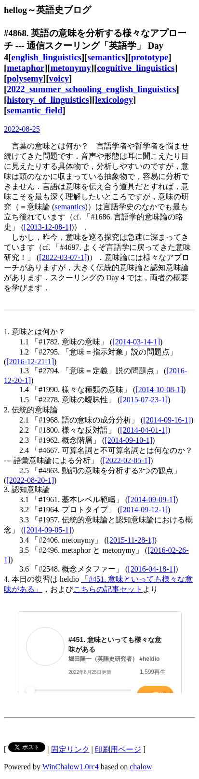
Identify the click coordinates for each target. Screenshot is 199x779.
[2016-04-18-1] (151, 569)
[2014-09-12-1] (144, 510)
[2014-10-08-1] (159, 389)
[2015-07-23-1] (144, 400)
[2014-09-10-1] (128, 440)
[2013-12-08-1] (47, 227)
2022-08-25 (22, 129)
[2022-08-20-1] (30, 480)
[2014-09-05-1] (47, 530)
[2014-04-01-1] (144, 430)
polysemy (25, 78)
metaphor (25, 68)
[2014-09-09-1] (151, 499)
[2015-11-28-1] (130, 540)
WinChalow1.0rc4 (70, 767)
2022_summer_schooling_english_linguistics (91, 89)
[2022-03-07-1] (63, 257)
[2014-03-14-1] (136, 342)
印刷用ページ (118, 749)
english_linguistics (47, 57)
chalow (141, 767)
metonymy (71, 68)
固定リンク (70, 749)
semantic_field (34, 110)
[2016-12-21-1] (30, 361)
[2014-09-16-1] (167, 420)
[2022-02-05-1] (126, 460)
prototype (150, 57)
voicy (59, 78)
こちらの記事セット (108, 589)
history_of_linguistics (48, 100)
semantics (106, 57)
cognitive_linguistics (135, 68)
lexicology (114, 100)
